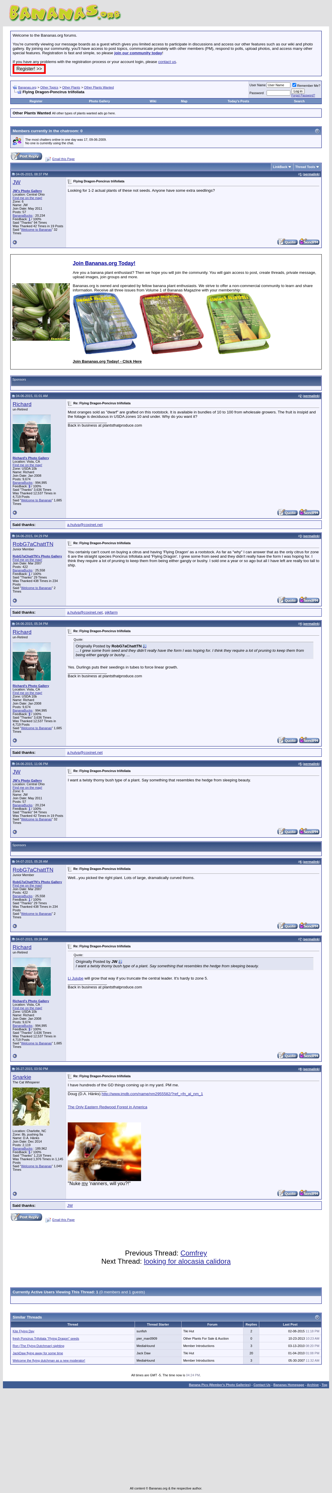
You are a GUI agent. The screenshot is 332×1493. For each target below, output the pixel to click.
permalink (311, 174)
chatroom (69, 131)
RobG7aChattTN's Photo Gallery (37, 556)
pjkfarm (111, 612)
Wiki (153, 101)
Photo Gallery (99, 101)
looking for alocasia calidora (187, 1261)
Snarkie (22, 1077)
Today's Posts (238, 101)
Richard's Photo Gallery (31, 458)
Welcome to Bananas (36, 229)
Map (184, 101)
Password (257, 93)
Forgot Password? (303, 95)
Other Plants (71, 87)
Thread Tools (305, 167)
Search (299, 101)
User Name (258, 85)
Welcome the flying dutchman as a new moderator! (49, 1360)
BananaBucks (23, 215)
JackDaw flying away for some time (38, 1353)
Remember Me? (306, 85)
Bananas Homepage (288, 1385)
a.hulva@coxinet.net (85, 524)
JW (17, 182)
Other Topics (49, 87)
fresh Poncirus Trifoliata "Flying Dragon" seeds (46, 1338)
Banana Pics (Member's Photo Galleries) (219, 1385)
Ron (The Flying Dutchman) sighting (38, 1346)
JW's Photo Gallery (27, 191)
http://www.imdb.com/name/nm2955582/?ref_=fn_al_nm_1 (152, 1094)
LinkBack (280, 167)
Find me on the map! (27, 198)
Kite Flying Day (23, 1331)
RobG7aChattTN (33, 544)
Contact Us (261, 1385)
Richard (22, 404)
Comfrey (193, 1253)
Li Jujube (75, 978)
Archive (313, 1385)
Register (36, 101)
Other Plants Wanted (99, 87)
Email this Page (63, 159)
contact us (167, 62)
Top (324, 1385)
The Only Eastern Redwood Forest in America (107, 1107)
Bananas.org (27, 87)
